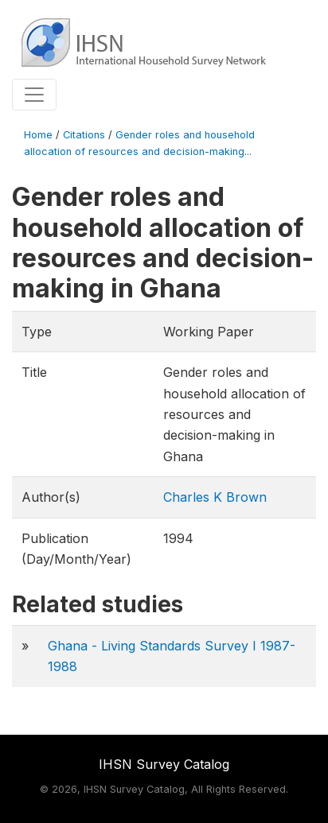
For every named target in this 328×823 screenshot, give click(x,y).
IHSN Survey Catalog (164, 764)
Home (38, 135)
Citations (84, 135)
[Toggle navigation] (34, 95)
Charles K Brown (215, 497)
